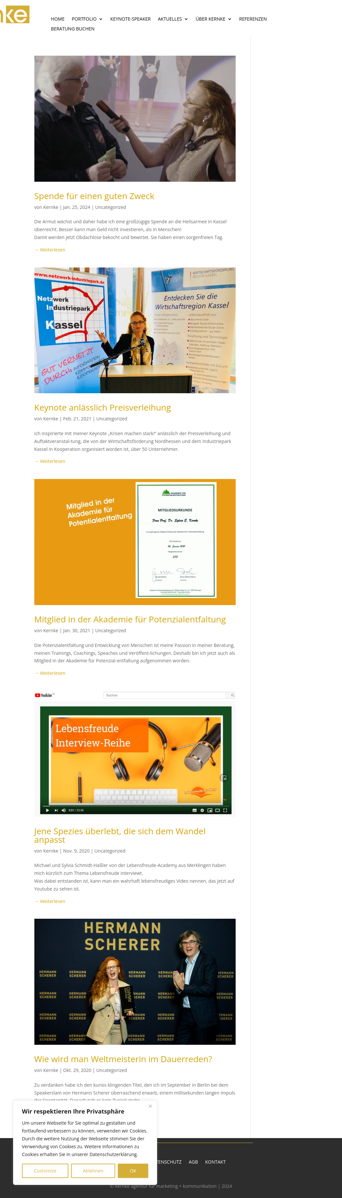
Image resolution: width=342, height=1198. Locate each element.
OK (133, 1171)
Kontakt (215, 1162)
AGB (193, 1162)
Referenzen (253, 19)
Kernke (50, 207)
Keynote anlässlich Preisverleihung (102, 407)
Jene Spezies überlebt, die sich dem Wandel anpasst (120, 835)
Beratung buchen (73, 29)
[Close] (150, 1106)
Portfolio (84, 19)
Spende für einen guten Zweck (94, 196)
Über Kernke (210, 19)
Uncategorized (110, 207)
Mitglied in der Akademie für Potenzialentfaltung (130, 619)
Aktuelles (170, 19)
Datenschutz (166, 1162)
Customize (45, 1171)
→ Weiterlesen (49, 250)
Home (58, 19)
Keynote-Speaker (130, 19)
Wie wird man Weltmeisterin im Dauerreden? (123, 1059)
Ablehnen (93, 1171)
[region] (85, 1142)
